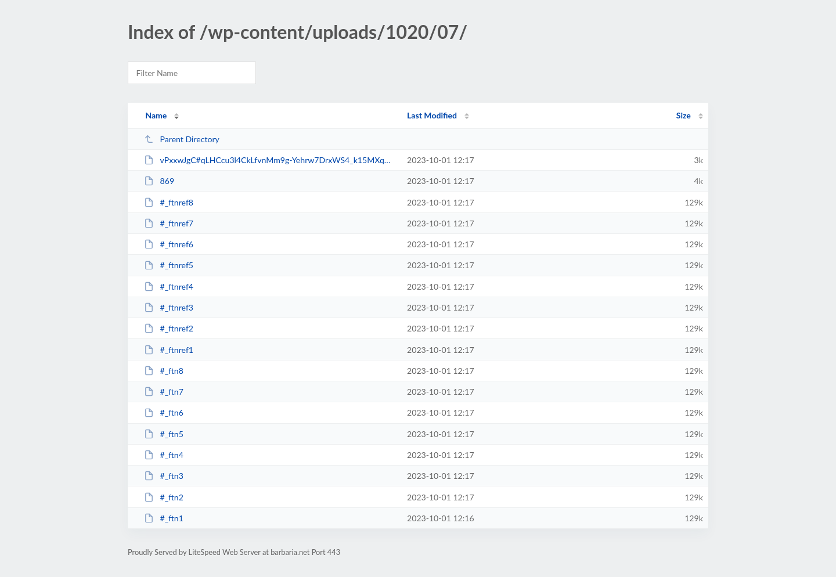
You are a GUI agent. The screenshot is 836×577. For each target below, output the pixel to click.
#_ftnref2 (168, 328)
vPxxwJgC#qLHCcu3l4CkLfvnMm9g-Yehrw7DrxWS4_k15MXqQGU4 (270, 160)
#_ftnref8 (168, 202)
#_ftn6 (163, 412)
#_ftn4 (163, 455)
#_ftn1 (163, 518)
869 (159, 181)
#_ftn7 (163, 391)
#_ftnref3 (168, 307)
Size (683, 115)
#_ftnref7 (168, 223)
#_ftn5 (163, 434)
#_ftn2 (163, 497)
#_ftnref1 (168, 350)
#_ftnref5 (168, 265)
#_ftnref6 (168, 244)
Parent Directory (181, 139)
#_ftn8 (163, 371)
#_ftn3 (163, 476)
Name (156, 115)
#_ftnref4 (168, 286)
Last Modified (432, 115)
